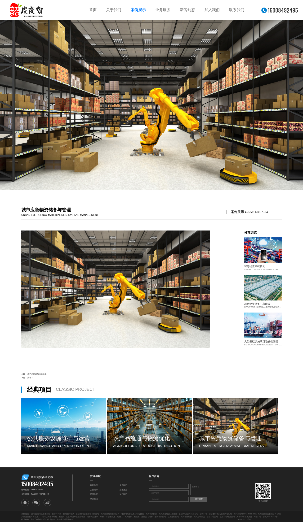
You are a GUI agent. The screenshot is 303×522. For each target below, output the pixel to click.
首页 (93, 10)
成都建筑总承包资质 (65, 519)
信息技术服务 (69, 514)
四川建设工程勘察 (132, 516)
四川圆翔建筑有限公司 (110, 514)
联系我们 (236, 10)
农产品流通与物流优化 (36, 374)
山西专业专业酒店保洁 (75, 516)
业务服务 (162, 10)
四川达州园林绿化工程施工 (53, 516)
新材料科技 (56, 514)
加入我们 (212, 10)
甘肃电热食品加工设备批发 (132, 514)
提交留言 (199, 499)
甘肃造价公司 (173, 516)
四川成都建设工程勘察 (168, 514)
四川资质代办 (151, 514)
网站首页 (94, 485)
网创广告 (257, 516)
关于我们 (113, 10)
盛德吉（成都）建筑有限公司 (153, 516)
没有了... (31, 377)
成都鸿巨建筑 (92, 516)
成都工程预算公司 (38, 519)
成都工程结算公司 (227, 516)
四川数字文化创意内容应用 (220, 514)
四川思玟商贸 (199, 516)
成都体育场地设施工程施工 (111, 516)
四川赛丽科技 (186, 516)
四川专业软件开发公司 (188, 514)
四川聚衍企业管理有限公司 (87, 514)
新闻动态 (187, 10)
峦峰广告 (203, 514)
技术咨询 (51, 519)
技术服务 (25, 519)
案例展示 (138, 10)
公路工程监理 (212, 516)
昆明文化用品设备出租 (40, 514)
